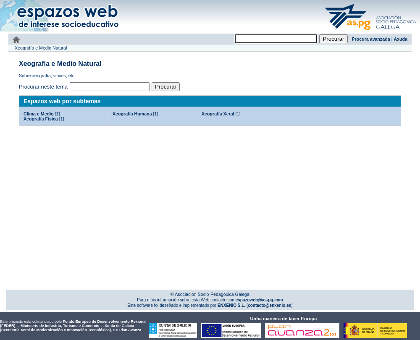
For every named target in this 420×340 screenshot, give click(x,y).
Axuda (400, 39)
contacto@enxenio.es (269, 305)
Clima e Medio (39, 113)
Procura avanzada (371, 39)
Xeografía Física (41, 118)
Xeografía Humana (132, 113)
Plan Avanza (130, 330)
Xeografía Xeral (218, 113)
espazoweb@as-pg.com (258, 300)
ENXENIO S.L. (230, 305)
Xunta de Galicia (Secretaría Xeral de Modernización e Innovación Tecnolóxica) (67, 328)
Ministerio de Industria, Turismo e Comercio (60, 326)
